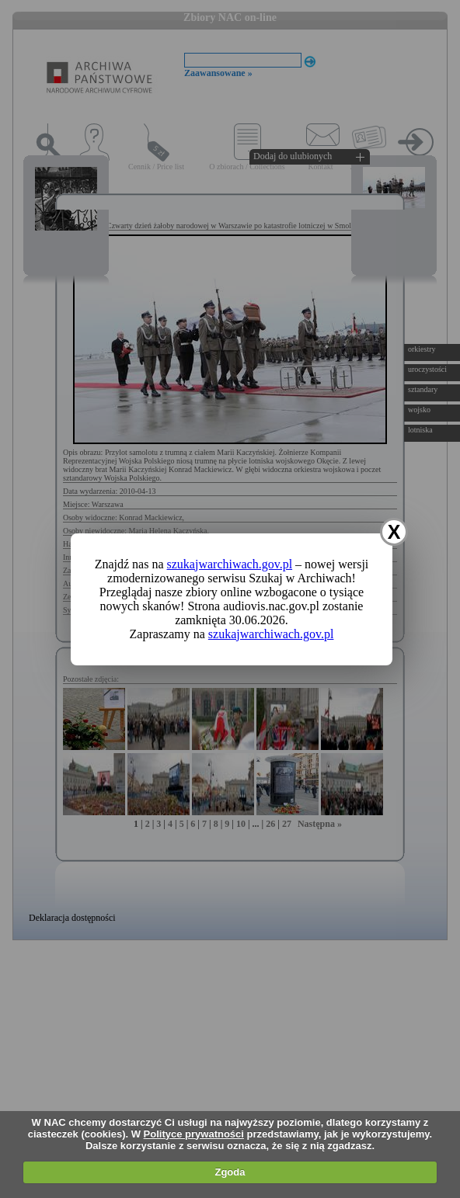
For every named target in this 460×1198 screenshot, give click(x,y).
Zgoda (229, 1172)
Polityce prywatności (194, 1134)
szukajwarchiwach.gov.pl (230, 564)
